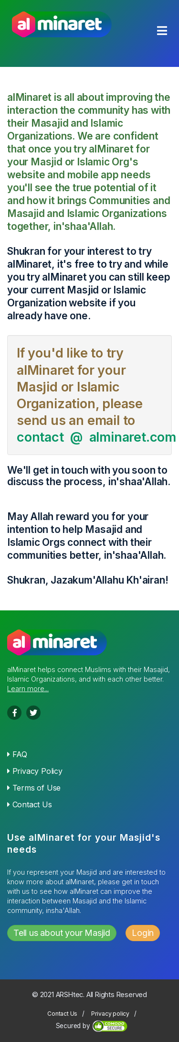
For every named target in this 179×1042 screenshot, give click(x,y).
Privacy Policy (35, 771)
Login (143, 933)
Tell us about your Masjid (61, 933)
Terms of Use (34, 787)
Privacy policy (110, 1013)
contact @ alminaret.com (96, 437)
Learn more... (28, 688)
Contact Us (29, 804)
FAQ (17, 754)
